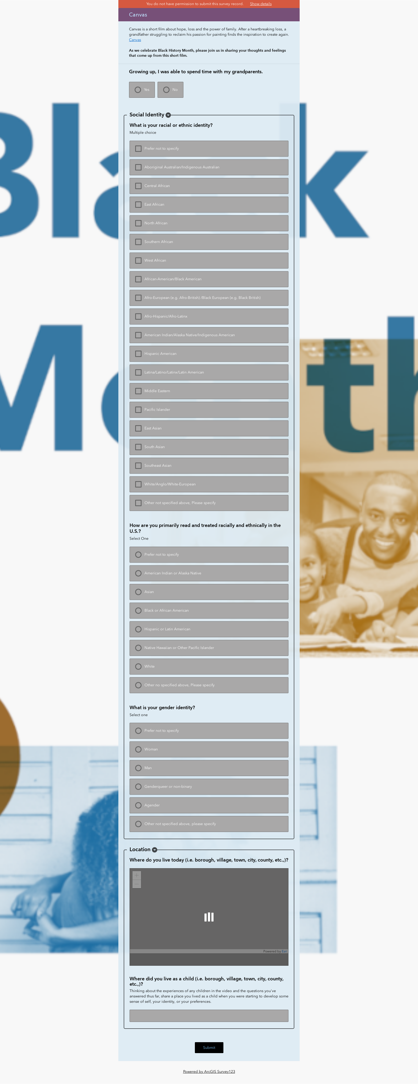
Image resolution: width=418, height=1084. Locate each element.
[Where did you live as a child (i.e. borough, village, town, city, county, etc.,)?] (209, 1016)
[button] (168, 115)
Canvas (135, 40)
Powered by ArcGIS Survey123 (209, 1071)
